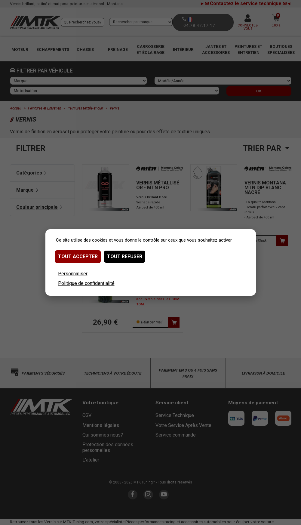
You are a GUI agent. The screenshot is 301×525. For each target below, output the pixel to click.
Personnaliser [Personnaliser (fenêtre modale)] (73, 273)
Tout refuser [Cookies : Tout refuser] (124, 256)
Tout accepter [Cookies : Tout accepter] (78, 256)
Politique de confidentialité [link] (86, 283)
